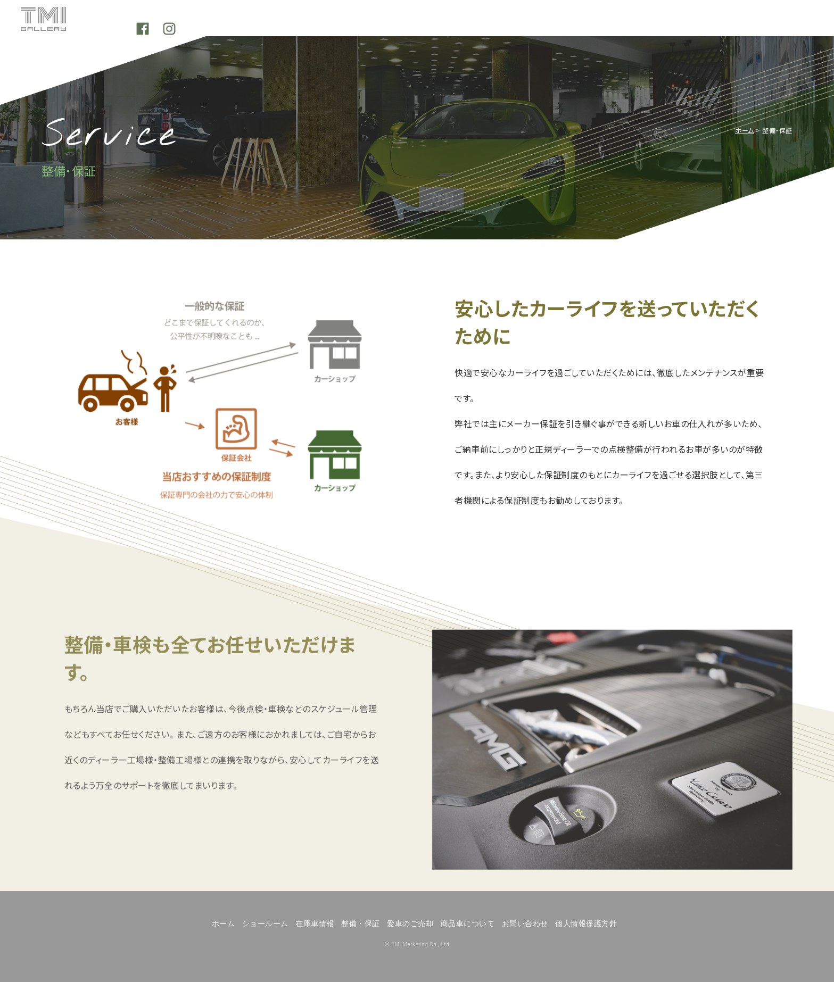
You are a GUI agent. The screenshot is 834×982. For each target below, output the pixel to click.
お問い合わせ (525, 923)
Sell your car (558, 26)
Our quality (669, 26)
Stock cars (337, 26)
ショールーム (265, 923)
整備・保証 (360, 923)
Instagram (795, 26)
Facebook (769, 26)
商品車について (468, 923)
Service (448, 26)
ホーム (744, 130)
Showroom (227, 26)
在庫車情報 (314, 923)
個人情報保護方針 (586, 923)
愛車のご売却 (410, 923)
